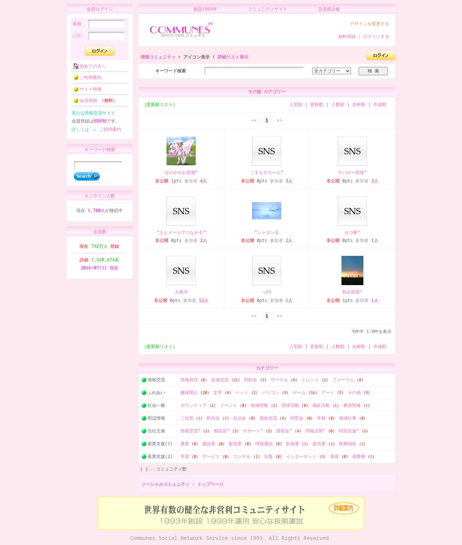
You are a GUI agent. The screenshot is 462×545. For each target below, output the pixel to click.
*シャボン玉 (267, 232)
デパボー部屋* (352, 172)
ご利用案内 (85, 79)
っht (266, 292)
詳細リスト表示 (233, 57)
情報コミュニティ (158, 57)
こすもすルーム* (266, 172)
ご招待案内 (108, 131)
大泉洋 (181, 292)
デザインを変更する (369, 23)
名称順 (358, 104)
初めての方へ (87, 68)
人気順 (295, 104)
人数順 (337, 104)
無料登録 (347, 36)
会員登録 (93, 102)
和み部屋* (352, 292)
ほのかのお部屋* (181, 172)
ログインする (376, 36)
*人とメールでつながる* (181, 232)
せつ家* (352, 232)
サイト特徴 (85, 91)
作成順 (379, 104)
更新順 (316, 104)
